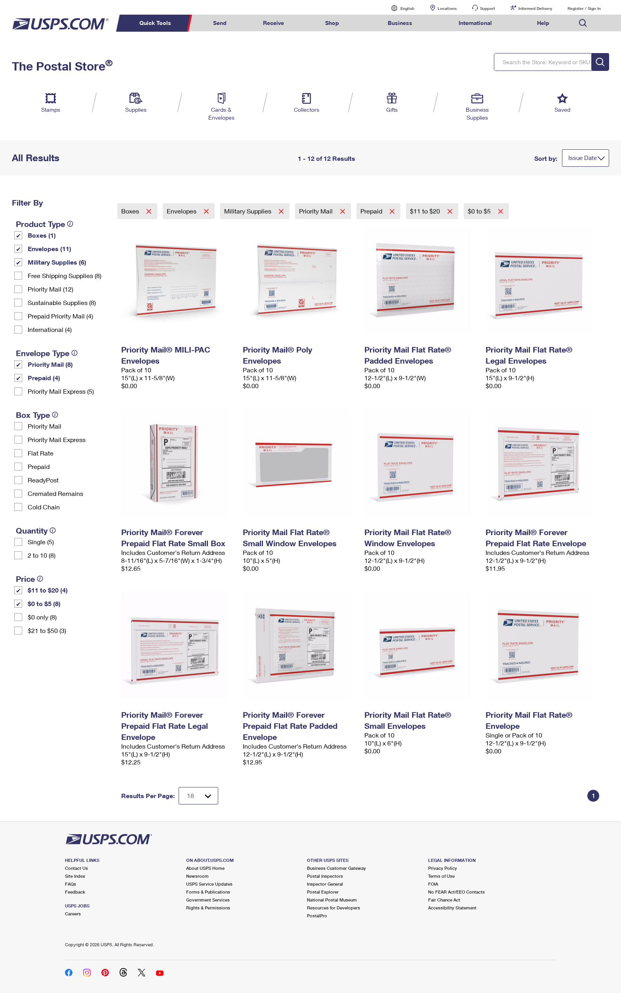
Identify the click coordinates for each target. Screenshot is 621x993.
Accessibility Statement (452, 907)
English (399, 8)
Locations (447, 8)
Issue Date (582, 157)
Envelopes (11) (49, 248)
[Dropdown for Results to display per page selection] (198, 795)
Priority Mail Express (57, 439)
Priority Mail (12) (50, 289)
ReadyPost (43, 480)
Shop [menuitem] (332, 22)
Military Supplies (248, 211)
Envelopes (182, 211)
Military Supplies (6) (57, 262)
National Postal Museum (332, 899)
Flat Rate (40, 453)
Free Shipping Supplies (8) (64, 275)
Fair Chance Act (444, 899)
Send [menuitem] (220, 22)
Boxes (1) (42, 235)
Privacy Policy (442, 868)
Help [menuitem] (543, 22)
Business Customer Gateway (336, 868)
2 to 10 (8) (41, 555)
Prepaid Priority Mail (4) (60, 316)
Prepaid (39, 466)
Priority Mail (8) (50, 364)
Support (487, 8)
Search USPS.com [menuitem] (583, 23)
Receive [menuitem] (273, 22)
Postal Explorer (323, 891)
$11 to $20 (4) (48, 590)
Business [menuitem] (400, 22)
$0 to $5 (480, 211)
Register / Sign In (584, 8)
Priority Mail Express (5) (61, 391)
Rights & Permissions (208, 907)
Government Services (208, 899)
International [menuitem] (475, 22)
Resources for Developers (333, 907)
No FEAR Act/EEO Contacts (456, 891)
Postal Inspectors (325, 876)
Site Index (75, 876)
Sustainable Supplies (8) (62, 302)
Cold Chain (44, 507)
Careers (73, 913)
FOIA (433, 883)
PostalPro (317, 915)
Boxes (131, 211)
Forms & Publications (208, 891)
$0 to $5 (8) (44, 603)
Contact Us (76, 868)
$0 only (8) (42, 617)
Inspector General (325, 883)
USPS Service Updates (209, 883)
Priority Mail (44, 426)
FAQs (70, 883)
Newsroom (197, 876)
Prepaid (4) (44, 377)
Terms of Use (441, 876)
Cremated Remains (55, 493)
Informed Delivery (535, 8)
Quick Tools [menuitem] (155, 22)
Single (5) (41, 541)
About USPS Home (205, 868)
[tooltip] (70, 224)
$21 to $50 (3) (47, 630)
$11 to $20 (426, 211)
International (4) (50, 329)
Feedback (75, 891)
